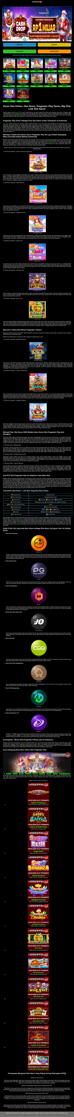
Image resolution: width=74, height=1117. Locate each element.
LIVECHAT (19, 51)
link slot (18, 522)
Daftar (20, 44)
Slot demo (6, 123)
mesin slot (23, 742)
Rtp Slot (42, 1113)
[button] (5, 24)
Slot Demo (21, 1113)
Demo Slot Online (11, 1113)
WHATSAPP (54, 51)
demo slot (18, 112)
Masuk (54, 44)
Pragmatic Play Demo (32, 1113)
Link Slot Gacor (51, 1113)
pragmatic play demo (52, 142)
